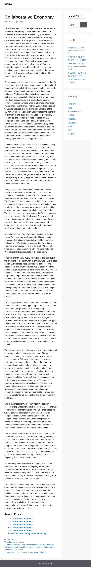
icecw (8, 3)
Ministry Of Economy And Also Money (28, 533)
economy (21, 542)
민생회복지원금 (74, 111)
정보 (70, 130)
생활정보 (10, 539)
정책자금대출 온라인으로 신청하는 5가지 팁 (77, 50)
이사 (70, 126)
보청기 (71, 115)
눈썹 (70, 108)
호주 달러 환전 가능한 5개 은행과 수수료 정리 (77, 66)
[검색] (83, 24)
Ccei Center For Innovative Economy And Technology (27, 552)
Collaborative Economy (21, 518)
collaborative (12, 542)
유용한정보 (73, 123)
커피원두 (72, 134)
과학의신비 (73, 104)
